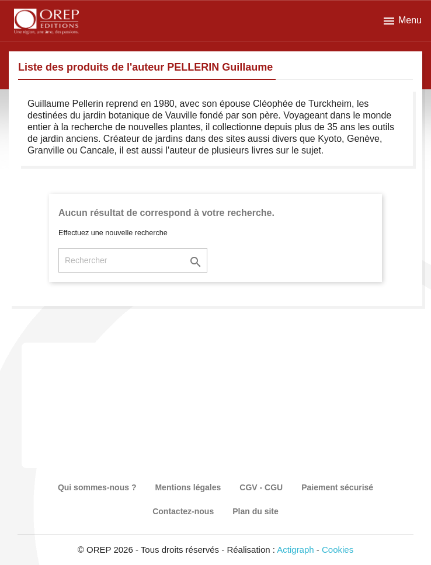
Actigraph (295, 549)
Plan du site (255, 511)
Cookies (337, 549)
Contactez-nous (183, 511)
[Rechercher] (132, 260)
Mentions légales (188, 487)
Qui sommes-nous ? (97, 487)
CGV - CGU (261, 487)
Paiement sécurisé (337, 487)
